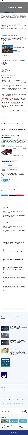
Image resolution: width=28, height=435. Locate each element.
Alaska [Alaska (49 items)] (9, 396)
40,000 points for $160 (5, 35)
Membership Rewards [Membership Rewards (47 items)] (13, 402)
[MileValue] (3, 0)
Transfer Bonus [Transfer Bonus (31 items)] (13, 403)
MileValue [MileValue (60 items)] (17, 402)
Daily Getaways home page (6, 179)
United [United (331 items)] (22, 403)
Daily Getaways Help (5, 180)
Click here (3, 81)
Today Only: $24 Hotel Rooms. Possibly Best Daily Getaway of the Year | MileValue (13, 259)
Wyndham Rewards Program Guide (14, 428)
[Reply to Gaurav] (14, 256)
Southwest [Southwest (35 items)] (24, 402)
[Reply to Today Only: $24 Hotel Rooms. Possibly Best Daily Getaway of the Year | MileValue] (14, 264)
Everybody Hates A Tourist (6, 207)
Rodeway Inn (4, 72)
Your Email (3, 318)
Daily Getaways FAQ (5, 181)
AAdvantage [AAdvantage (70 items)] (3, 396)
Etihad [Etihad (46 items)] (25, 399)
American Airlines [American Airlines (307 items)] (16, 396)
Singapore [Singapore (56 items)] (20, 402)
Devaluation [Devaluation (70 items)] (22, 399)
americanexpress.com (16, 16)
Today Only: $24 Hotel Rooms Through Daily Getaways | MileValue (11, 275)
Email (11, 304)
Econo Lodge (4, 71)
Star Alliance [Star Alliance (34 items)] (4, 403)
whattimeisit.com (5, 140)
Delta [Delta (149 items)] (19, 399)
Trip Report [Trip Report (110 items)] (19, 403)
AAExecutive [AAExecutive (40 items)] (6, 396)
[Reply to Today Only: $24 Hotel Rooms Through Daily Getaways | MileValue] (14, 281)
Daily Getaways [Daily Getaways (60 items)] (14, 399)
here (18, 130)
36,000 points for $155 (5, 34)
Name (4, 304)
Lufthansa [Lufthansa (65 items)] (5, 402)
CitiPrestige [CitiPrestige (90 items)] (10, 399)
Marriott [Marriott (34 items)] (9, 402)
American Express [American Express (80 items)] (21, 396)
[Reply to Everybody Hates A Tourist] (14, 218)
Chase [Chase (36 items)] (5, 399)
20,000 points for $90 (5, 31)
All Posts (14, 411)
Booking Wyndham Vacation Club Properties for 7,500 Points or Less (5, 429)
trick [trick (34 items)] (17, 403)
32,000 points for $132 (5, 183)
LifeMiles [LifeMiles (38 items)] (3, 402)
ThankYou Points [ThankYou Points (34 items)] (9, 403)
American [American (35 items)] (12, 396)
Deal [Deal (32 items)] (17, 399)
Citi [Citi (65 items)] (7, 399)
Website (19, 304)
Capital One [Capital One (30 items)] (3, 399)
